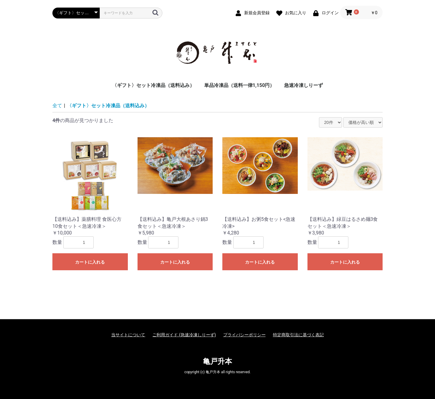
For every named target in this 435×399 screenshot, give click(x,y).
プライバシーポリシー (244, 334)
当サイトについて (128, 334)
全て (57, 105)
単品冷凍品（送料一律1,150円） (239, 85)
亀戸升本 (217, 361)
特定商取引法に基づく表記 (298, 334)
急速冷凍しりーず (303, 85)
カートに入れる (90, 262)
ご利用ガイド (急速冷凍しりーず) (184, 334)
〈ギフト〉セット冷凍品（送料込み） (153, 85)
